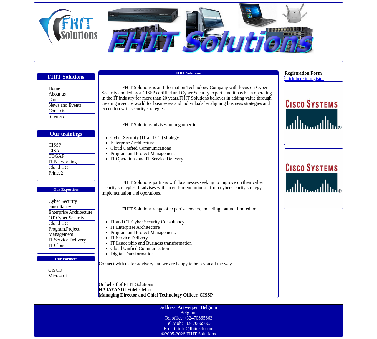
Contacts (57, 110)
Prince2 (56, 172)
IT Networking (63, 161)
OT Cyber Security (66, 217)
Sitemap (56, 116)
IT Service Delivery (67, 239)
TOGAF (56, 156)
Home (54, 88)
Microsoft (57, 275)
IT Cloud (57, 245)
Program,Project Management (64, 231)
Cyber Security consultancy (63, 204)
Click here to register (304, 78)
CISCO (55, 270)
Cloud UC (58, 167)
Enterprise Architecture (70, 212)
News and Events (65, 105)
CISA (54, 150)
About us (57, 93)
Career (55, 99)
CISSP (55, 144)
